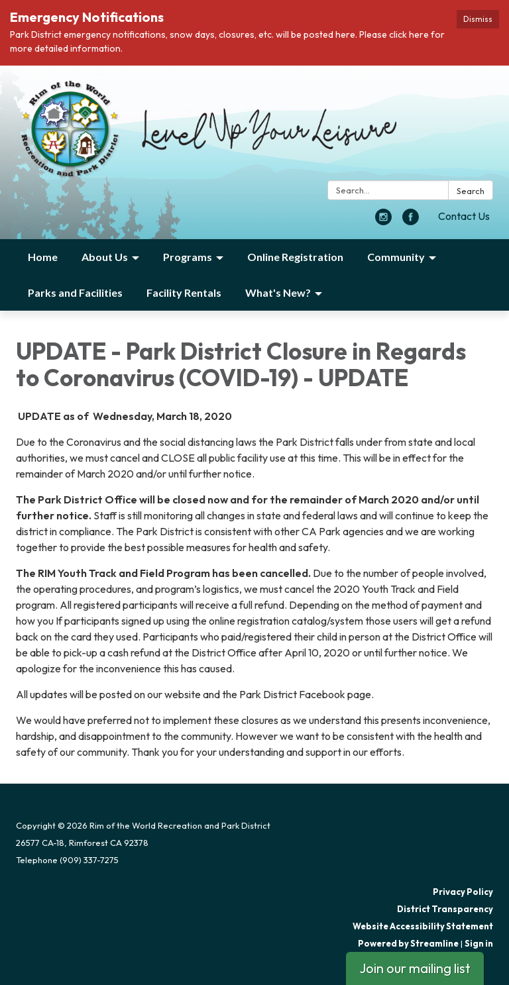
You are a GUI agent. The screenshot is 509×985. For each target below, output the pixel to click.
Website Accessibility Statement (423, 926)
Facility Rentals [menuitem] (183, 292)
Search (470, 190)
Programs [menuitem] (187, 256)
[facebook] (410, 221)
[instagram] (383, 221)
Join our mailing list (415, 968)
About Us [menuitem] (105, 256)
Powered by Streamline (408, 943)
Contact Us (464, 216)
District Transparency (445, 909)
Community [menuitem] (396, 256)
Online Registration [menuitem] (295, 256)
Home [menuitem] (43, 256)
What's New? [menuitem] (278, 292)
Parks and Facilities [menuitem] (75, 292)
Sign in (479, 943)
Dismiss (477, 19)
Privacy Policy (463, 891)
